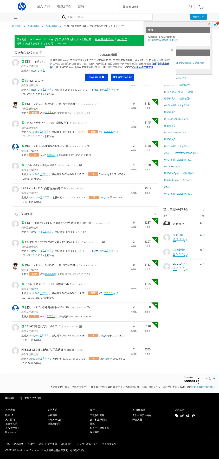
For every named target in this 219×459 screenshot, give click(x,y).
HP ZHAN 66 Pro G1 (173, 91)
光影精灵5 (188, 173)
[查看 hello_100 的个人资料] (34, 131)
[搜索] (106, 17)
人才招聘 (10, 419)
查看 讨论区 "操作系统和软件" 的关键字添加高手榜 (184, 209)
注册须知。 (210, 387)
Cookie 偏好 (67, 443)
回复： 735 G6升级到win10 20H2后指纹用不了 (61, 104)
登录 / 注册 (198, 16)
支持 (92, 409)
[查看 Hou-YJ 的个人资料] (43, 155)
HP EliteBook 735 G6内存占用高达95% (52, 188)
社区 (92, 423)
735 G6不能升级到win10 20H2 (52, 165)
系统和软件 (34, 26)
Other (190, 91)
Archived (187, 180)
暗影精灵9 (169, 112)
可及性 (31, 443)
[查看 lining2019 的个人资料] (34, 197)
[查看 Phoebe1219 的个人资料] (35, 70)
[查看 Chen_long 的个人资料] (104, 174)
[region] (110, 66)
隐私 (41, 443)
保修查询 (95, 432)
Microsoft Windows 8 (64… (186, 152)
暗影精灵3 (169, 125)
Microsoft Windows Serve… (177, 119)
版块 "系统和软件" (104, 39)
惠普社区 (17, 26)
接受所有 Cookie (122, 77)
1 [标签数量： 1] (203, 249)
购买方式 (52, 409)
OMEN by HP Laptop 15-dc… (177, 105)
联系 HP (9, 415)
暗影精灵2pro (171, 180)
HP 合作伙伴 (138, 409)
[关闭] (171, 50)
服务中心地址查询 (99, 427)
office (167, 186)
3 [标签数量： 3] (203, 223)
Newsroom (10, 432)
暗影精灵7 (169, 98)
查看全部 (85, 214)
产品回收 (19, 443)
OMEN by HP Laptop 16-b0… (178, 193)
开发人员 (137, 419)
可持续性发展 (12, 427)
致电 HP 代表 (54, 419)
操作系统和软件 (29, 66)
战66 (166, 152)
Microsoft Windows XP (175, 132)
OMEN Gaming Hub (173, 166)
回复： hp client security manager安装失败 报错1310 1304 (67, 223)
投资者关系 (11, 423)
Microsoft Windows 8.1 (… (176, 78)
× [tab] (209, 24)
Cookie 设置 (96, 77)
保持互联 (179, 409)
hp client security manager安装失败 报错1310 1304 (63, 242)
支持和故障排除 (98, 419)
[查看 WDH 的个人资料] (42, 113)
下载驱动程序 (97, 415)
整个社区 (122, 39)
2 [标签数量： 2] (203, 235)
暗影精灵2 (169, 139)
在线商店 (52, 415)
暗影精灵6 (184, 98)
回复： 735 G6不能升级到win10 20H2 (56, 146)
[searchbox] (153, 6)
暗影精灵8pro (171, 173)
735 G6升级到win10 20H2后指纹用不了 (57, 123)
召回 (7, 443)
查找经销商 (54, 423)
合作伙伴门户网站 (142, 415)
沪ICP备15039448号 (87, 443)
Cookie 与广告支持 (142, 67)
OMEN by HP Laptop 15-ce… (177, 146)
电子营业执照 (109, 443)
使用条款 (196, 387)
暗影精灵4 (184, 85)
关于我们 (10, 409)
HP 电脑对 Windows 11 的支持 (163, 39)
